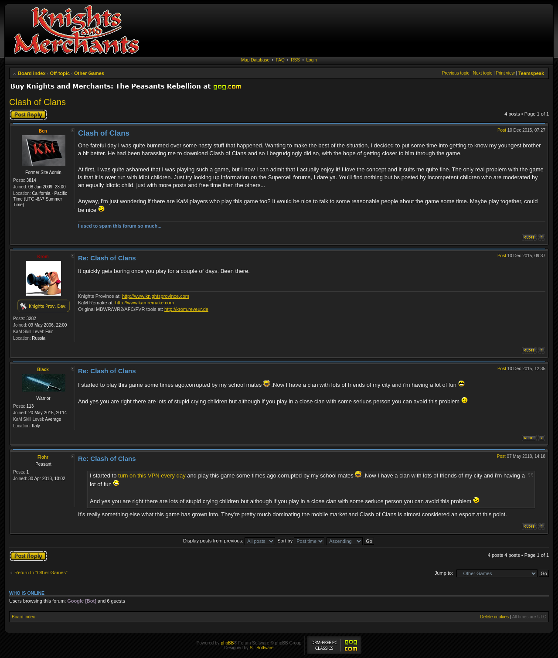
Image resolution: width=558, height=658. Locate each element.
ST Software (262, 647)
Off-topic (60, 73)
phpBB (227, 643)
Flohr (42, 457)
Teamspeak (531, 73)
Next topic (482, 73)
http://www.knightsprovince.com (155, 296)
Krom (42, 256)
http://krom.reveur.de (186, 309)
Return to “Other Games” (41, 572)
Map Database (255, 60)
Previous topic (456, 73)
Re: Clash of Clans (107, 258)
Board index (32, 73)
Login (311, 60)
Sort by (300, 540)
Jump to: (444, 573)
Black (43, 369)
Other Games (89, 73)
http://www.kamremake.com (144, 302)
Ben (43, 131)
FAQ (280, 60)
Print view (505, 73)
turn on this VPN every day (152, 475)
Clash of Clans (37, 102)
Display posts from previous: (229, 540)
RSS (295, 60)
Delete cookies (494, 616)
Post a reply (28, 114)
